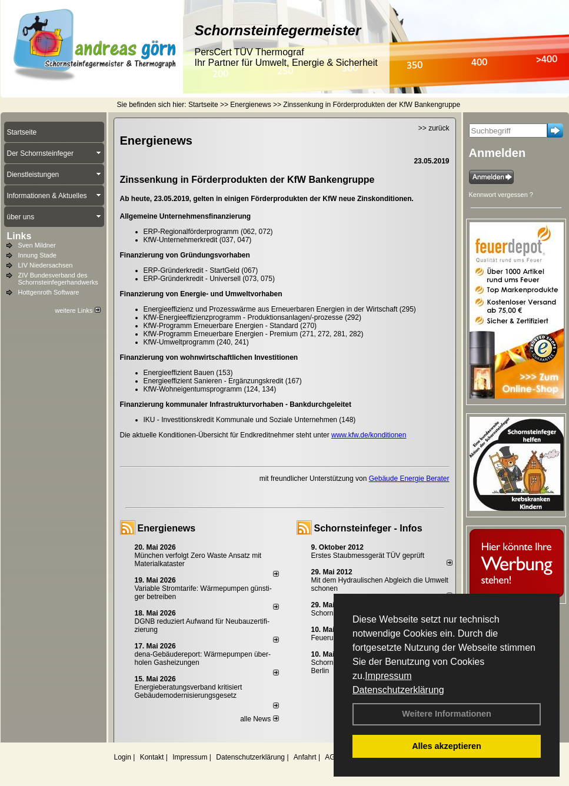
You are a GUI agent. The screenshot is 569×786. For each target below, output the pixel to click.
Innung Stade (37, 255)
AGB (332, 757)
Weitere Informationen (446, 713)
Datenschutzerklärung (398, 690)
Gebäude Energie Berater (409, 478)
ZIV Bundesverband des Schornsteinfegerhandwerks (58, 279)
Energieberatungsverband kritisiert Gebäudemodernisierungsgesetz (188, 691)
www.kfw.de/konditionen (368, 435)
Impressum (388, 676)
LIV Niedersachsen (45, 265)
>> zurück (434, 128)
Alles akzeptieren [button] (446, 746)
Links (19, 236)
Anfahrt (305, 757)
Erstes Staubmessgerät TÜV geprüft (368, 555)
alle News (259, 719)
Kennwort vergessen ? (501, 194)
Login (122, 757)
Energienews (167, 528)
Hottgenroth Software (48, 292)
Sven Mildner (37, 245)
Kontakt (152, 757)
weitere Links (77, 310)
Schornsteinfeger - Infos (368, 528)
